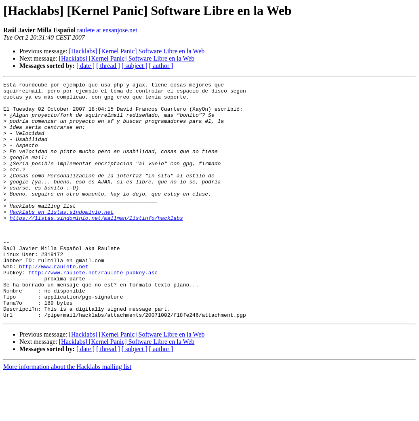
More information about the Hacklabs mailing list (67, 413)
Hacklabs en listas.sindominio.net (62, 238)
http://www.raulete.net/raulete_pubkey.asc (93, 311)
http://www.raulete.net (53, 303)
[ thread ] (108, 65)
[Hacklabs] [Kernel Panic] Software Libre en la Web (137, 51)
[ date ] (85, 65)
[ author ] (161, 65)
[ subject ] (134, 65)
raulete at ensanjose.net (107, 30)
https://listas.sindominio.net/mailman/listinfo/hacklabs (96, 245)
